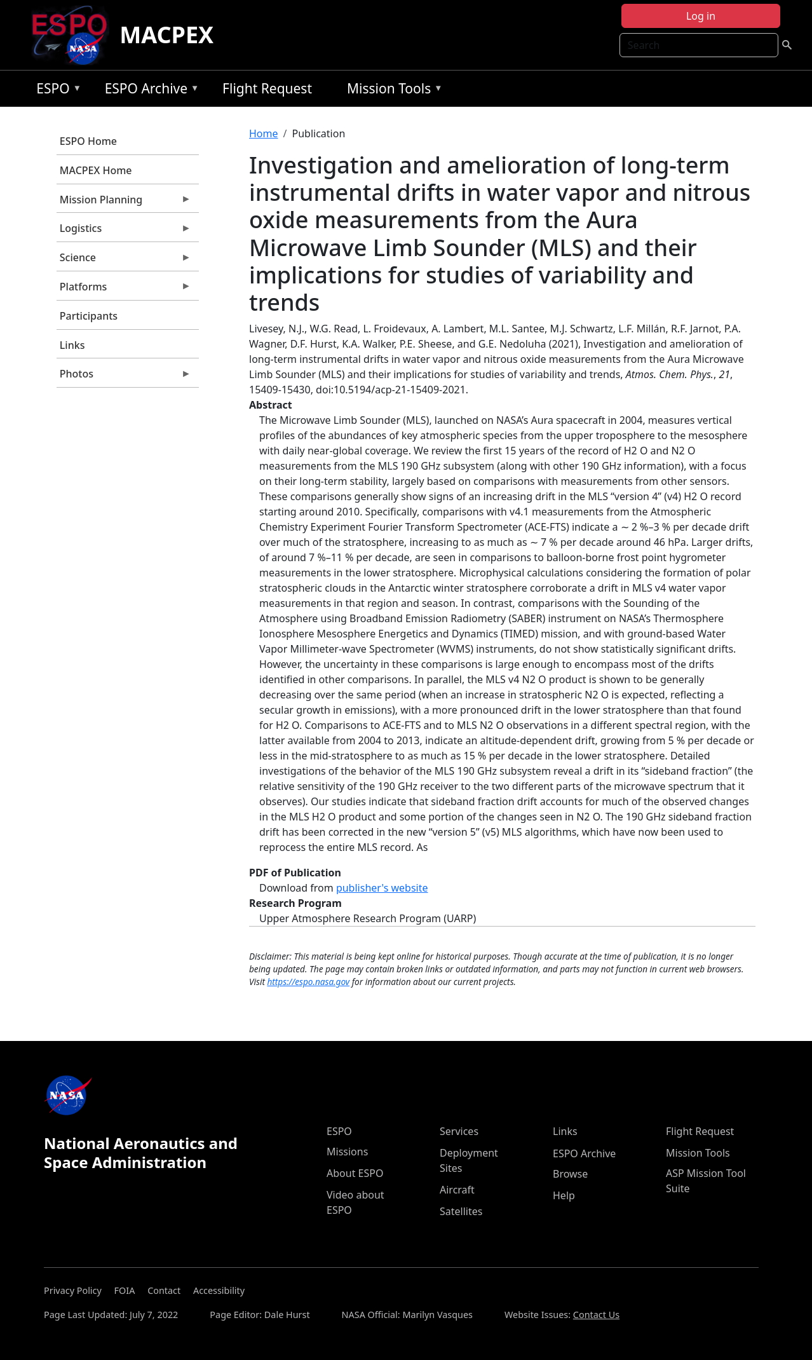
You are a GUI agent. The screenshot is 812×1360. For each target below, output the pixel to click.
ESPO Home (88, 141)
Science (124, 260)
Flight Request (267, 88)
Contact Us (596, 1315)
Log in (700, 16)
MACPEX (166, 34)
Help (564, 1195)
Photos (124, 377)
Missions (347, 1152)
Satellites (461, 1211)
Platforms (124, 290)
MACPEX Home (96, 170)
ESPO (55, 90)
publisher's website (382, 888)
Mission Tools (392, 90)
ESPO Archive (149, 90)
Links (72, 345)
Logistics (124, 231)
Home (263, 133)
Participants (89, 316)
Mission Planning (124, 203)
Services (459, 1131)
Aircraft (457, 1190)
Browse (570, 1174)
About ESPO (355, 1173)
